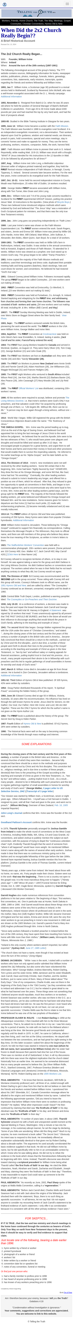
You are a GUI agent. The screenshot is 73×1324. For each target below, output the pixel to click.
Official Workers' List (28, 388)
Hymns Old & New (32, 723)
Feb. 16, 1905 (61, 805)
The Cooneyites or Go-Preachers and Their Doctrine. (32, 599)
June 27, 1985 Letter (35, 948)
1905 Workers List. (53, 1074)
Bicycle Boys (63, 202)
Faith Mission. (62, 126)
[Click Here (13, 554)
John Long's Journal (11, 813)
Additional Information (11, 96)
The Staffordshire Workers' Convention (25, 545)
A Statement (55, 610)
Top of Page (68, 1292)
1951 (14, 585)
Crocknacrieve (50, 334)
